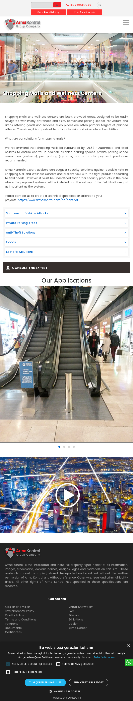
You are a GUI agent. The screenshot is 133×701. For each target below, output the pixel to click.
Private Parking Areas (21, 223)
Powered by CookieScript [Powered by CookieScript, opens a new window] (66, 697)
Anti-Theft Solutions (20, 233)
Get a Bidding (48, 12)
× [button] (128, 645)
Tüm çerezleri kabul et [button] (45, 682)
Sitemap (74, 615)
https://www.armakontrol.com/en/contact (48, 200)
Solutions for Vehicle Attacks (27, 213)
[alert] (66, 671)
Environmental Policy (19, 611)
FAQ (71, 611)
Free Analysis (84, 12)
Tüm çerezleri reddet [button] (89, 682)
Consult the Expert (30, 267)
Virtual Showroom (81, 607)
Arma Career (78, 628)
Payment (11, 624)
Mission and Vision (17, 607)
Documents (13, 628)
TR (99, 5)
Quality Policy (14, 615)
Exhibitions (76, 619)
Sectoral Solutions (19, 252)
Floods (11, 242)
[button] (8, 664)
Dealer (73, 624)
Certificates (13, 632)
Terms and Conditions (20, 619)
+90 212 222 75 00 (80, 5)
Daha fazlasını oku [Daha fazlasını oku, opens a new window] (105, 657)
